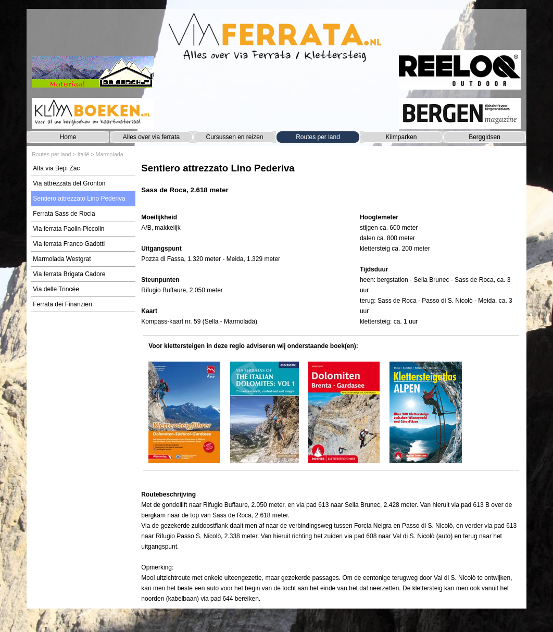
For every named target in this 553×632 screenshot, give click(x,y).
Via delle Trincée (56, 289)
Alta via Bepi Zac (56, 168)
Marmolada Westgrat (62, 259)
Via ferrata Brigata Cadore (69, 274)
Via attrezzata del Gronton (69, 183)
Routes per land (318, 137)
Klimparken (401, 137)
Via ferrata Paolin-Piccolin (68, 228)
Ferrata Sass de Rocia (64, 213)
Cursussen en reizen (234, 137)
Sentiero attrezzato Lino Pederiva (79, 198)
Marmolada (109, 154)
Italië (84, 154)
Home (67, 137)
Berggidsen (484, 137)
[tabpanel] (331, 184)
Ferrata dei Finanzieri (62, 304)
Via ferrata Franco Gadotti (69, 243)
